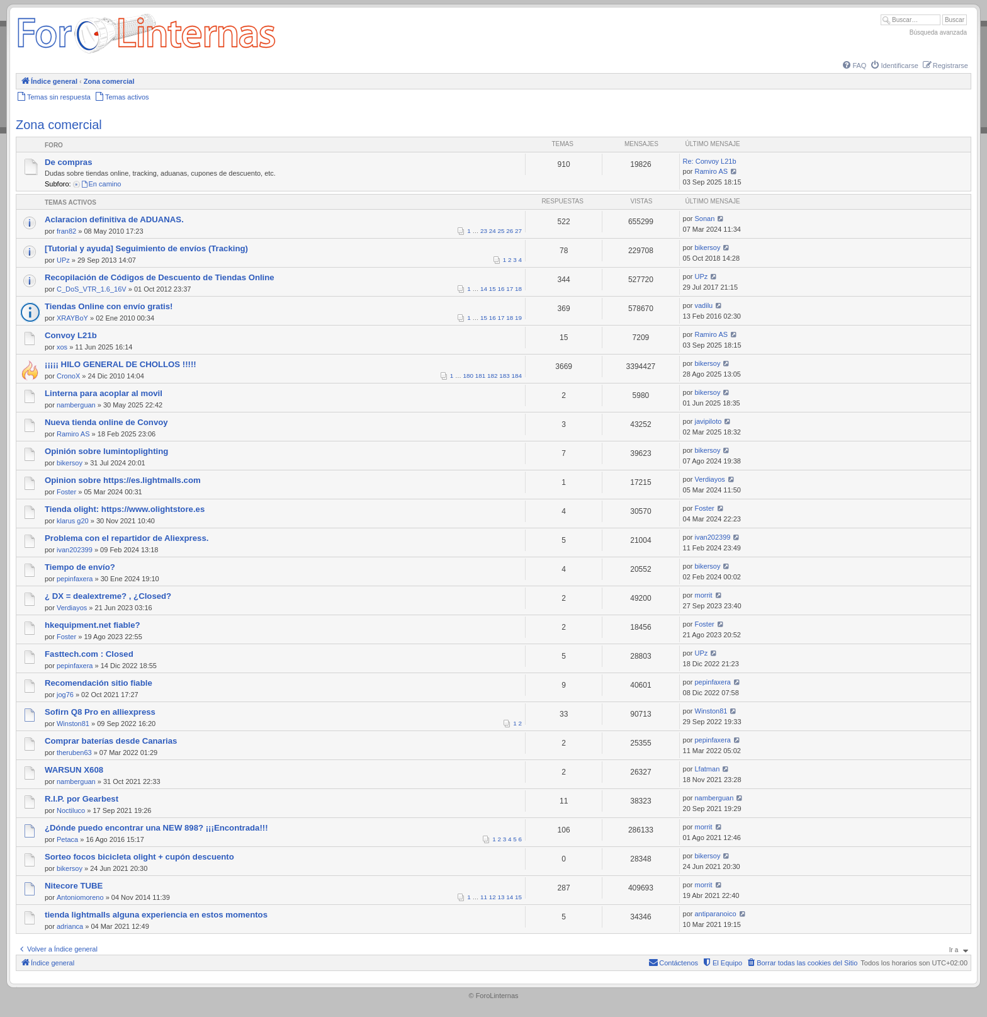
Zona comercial (59, 125)
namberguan (76, 405)
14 (483, 288)
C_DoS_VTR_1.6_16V (92, 289)
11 (483, 897)
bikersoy (708, 247)
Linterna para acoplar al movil (103, 393)
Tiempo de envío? (80, 567)
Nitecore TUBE (74, 885)
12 (492, 897)
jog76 (65, 694)
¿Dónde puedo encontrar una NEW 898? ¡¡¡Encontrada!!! (156, 827)
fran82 (66, 231)
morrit (704, 595)
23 (483, 230)
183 (504, 375)
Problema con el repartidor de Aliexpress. (126, 538)
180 (468, 375)
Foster (66, 492)
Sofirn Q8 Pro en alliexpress (100, 712)
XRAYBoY (72, 318)
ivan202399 (75, 550)
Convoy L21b (71, 335)
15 (492, 288)
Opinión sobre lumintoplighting (106, 451)
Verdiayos (710, 479)
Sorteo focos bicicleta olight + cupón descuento (139, 856)
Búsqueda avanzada (938, 32)
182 (492, 375)
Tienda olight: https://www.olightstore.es (125, 509)
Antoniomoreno (80, 897)
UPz (63, 260)
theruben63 (74, 752)
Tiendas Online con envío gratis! (108, 306)
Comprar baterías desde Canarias (111, 741)
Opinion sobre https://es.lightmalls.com (123, 480)
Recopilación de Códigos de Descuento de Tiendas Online (159, 277)
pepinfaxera (75, 578)
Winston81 (73, 723)
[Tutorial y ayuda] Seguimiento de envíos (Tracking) (146, 248)
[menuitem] (853, 65)
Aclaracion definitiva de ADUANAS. (114, 219)
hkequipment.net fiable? (92, 625)
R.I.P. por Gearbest (81, 799)
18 (518, 288)
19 (518, 317)
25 (501, 230)
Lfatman (707, 769)
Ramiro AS (711, 171)
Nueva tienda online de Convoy (106, 422)
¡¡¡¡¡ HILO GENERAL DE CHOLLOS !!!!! (120, 364)
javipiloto (708, 421)
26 (509, 230)
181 (480, 375)
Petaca (67, 839)
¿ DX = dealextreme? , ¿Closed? (108, 596)
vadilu (704, 305)
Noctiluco (71, 810)
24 (492, 230)
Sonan (705, 218)
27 (518, 230)
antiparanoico (715, 914)
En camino (101, 184)
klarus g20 (73, 521)
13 (501, 897)
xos (62, 347)
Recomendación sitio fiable (98, 683)
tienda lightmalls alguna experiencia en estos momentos (156, 914)
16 (501, 288)
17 (509, 288)
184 (517, 375)
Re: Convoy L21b (709, 161)
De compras (69, 162)
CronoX (68, 376)
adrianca (70, 926)
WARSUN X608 (74, 770)
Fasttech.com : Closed (89, 654)
